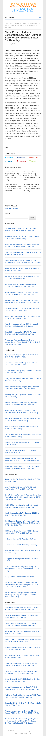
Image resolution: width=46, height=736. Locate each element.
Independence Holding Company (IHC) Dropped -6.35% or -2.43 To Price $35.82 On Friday (22, 388)
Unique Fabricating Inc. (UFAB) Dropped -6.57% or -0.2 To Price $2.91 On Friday (23, 277)
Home (6, 23)
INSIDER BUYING (11, 208)
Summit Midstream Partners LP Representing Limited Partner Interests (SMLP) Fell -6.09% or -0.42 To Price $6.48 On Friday (21, 585)
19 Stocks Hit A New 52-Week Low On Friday (21, 539)
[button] (11, 18)
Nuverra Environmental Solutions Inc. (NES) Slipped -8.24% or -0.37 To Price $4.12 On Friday (22, 459)
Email (32, 161)
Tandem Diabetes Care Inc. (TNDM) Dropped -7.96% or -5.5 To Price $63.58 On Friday (21, 404)
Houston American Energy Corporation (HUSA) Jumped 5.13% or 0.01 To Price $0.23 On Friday (22, 301)
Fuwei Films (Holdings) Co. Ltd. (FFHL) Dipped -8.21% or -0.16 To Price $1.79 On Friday (21, 608)
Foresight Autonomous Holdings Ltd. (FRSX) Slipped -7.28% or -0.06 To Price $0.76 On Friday (22, 712)
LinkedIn (9, 161)
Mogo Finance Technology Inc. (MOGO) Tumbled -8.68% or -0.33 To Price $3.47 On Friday (22, 467)
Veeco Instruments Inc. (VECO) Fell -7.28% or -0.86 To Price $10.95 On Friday (23, 253)
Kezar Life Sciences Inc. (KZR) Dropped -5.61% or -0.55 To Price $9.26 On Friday (22, 648)
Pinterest (21, 161)
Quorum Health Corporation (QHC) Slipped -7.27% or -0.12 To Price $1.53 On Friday (23, 640)
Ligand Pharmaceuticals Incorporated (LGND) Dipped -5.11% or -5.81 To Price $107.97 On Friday (23, 261)
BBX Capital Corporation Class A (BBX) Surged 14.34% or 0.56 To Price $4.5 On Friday (21, 532)
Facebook (21, 158)
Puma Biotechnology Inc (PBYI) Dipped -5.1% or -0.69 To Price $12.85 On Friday (22, 309)
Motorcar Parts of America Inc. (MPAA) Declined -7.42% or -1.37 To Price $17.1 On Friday (22, 246)
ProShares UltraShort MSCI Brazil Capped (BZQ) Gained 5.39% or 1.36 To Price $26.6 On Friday (22, 412)
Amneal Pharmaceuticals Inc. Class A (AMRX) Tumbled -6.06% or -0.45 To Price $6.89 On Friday (22, 688)
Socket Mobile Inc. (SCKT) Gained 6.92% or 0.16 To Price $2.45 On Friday (22, 269)
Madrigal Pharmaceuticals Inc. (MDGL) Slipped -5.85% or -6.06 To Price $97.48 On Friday (21, 506)
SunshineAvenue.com (19, 731)
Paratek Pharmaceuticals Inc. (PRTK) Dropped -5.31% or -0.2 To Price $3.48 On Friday (21, 325)
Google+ (33, 158)
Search (7, 213)
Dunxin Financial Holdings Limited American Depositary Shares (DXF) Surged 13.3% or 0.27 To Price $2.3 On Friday (22, 595)
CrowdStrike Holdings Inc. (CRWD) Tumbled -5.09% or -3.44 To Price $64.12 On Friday (20, 333)
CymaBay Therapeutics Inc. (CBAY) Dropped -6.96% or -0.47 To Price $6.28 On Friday (21, 230)
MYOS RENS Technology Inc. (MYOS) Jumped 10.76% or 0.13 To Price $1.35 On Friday (21, 672)
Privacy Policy (27, 733)
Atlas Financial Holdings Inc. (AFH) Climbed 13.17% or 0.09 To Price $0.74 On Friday (20, 488)
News (11, 23)
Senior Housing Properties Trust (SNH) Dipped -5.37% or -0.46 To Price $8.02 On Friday (21, 293)
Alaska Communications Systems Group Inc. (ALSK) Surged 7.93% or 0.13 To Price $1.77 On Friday (22, 569)
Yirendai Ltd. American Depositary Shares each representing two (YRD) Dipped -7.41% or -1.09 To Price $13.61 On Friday (22, 342)
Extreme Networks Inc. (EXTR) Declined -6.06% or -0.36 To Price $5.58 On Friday (22, 238)
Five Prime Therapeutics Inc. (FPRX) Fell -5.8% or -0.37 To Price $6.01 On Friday (22, 364)
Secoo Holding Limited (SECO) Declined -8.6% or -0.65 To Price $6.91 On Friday (22, 680)
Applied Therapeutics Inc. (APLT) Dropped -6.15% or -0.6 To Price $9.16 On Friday (22, 317)
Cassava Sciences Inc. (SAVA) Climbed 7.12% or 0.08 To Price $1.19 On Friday (22, 616)
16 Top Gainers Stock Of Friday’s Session (19, 577)
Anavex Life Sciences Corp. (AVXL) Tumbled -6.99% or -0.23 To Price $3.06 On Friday (20, 285)
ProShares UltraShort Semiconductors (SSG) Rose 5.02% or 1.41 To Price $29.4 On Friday (23, 696)
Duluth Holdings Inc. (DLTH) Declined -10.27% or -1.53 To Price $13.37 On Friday (22, 514)
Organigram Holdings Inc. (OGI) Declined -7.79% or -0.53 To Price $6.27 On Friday (23, 356)
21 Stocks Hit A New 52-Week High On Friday (21, 545)
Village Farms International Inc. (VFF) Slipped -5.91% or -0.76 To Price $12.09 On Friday (21, 624)
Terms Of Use (18, 733)
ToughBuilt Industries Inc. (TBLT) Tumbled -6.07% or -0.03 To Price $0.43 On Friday (22, 420)
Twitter (9, 158)
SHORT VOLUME (11, 206)
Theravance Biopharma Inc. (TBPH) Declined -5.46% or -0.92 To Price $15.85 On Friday (21, 664)
